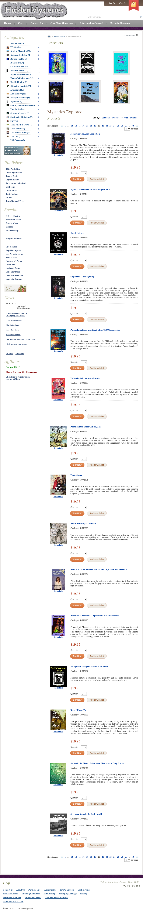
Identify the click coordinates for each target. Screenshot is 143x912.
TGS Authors (14, 47)
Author (9, 198)
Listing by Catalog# (67, 894)
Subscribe (19, 354)
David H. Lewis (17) (17, 70)
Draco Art (10, 265)
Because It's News (14, 261)
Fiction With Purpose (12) (22, 78)
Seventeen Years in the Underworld (86, 814)
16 (83, 126)
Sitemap (9, 227)
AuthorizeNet (50, 890)
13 (72, 126)
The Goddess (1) (16, 129)
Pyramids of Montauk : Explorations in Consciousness (94, 616)
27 (126, 126)
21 (103, 126)
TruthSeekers (12, 194)
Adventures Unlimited (15, 183)
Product (115, 118)
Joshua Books (12, 176)
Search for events (13, 220)
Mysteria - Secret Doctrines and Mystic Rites (90, 189)
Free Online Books (33, 898)
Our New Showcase (61, 23)
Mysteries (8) (14, 101)
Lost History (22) (16, 94)
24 (114, 126)
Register (122, 3)
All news (9, 354)
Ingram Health (12, 180)
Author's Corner (10, 894)
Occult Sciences (77, 233)
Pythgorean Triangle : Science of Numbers (89, 666)
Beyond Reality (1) (17, 59)
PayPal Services (67, 890)
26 (122, 126)
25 (118, 126)
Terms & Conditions (12, 898)
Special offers (12, 223)
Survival (12, 121)
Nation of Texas (13, 268)
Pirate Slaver (76, 475)
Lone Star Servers (14, 279)
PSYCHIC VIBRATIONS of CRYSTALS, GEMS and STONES (98, 570)
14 (76, 126)
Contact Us (37, 23)
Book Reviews (84, 890)
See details (58, 155)
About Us (20, 890)
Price (126, 118)
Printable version (129, 35)
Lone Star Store (13, 272)
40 (133, 126)
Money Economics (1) (18, 98)
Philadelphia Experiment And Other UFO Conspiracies (95, 330)
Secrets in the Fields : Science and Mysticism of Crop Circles (97, 763)
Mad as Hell (11, 257)
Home (7, 23)
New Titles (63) (17, 43)
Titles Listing (49, 894)
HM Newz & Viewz (14, 254)
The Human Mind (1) (18, 132)
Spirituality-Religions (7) (19, 117)
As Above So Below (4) (19, 55)
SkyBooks (10, 187)
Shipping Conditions (31, 894)
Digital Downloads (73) (20, 74)
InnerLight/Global (14, 172)
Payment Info (34, 890)
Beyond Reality (59, 36)
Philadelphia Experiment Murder (85, 378)
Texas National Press (15, 201)
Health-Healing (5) (17, 82)
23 (110, 126)
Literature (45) (17, 90)
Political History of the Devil (83, 524)
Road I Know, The (78, 710)
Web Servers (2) (17, 140)
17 (87, 126)
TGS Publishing (13, 169)
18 (91, 126)
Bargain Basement (14, 238)
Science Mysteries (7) (18, 113)
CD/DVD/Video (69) (19, 67)
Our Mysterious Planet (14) (21, 105)
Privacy (83, 894)
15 (80, 126)
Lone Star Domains (14, 275)
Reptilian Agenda (13, 250)
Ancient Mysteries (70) (19, 51)
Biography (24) (17, 63)
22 (107, 126)
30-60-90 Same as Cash (13, 901)
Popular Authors (17, 109)
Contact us (8, 890)
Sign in (112, 3)
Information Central (91, 23)
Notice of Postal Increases (56, 898)
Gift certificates (13, 216)
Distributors (11, 190)
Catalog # (106, 118)
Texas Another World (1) (19, 125)
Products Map (12, 230)
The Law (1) (14, 136)
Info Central (11, 247)
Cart (20, 23)
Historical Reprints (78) (19, 86)
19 (95, 126)
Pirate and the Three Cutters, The (85, 427)
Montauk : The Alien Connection (85, 134)
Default (133, 118)
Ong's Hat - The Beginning (82, 277)
